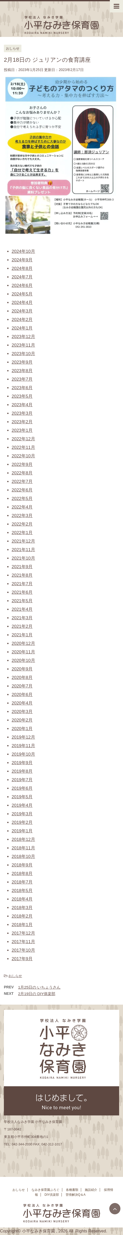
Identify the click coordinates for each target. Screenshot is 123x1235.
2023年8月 (22, 370)
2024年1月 (22, 328)
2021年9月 (22, 566)
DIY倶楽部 (51, 1196)
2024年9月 (22, 259)
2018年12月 (23, 839)
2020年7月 (22, 686)
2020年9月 (22, 669)
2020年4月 (22, 703)
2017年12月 (23, 933)
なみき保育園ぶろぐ (45, 1191)
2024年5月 (22, 294)
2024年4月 (22, 302)
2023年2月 (22, 421)
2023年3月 (22, 413)
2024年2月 (22, 319)
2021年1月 (22, 634)
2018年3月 (22, 907)
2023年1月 (22, 430)
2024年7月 (22, 277)
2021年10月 (23, 558)
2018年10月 (23, 856)
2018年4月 (22, 899)
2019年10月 (23, 754)
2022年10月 (23, 456)
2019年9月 (22, 762)
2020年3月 (22, 711)
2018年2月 (22, 916)
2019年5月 (22, 796)
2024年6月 (22, 285)
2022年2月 (22, 524)
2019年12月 (23, 737)
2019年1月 (22, 830)
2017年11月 (23, 941)
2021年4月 (22, 609)
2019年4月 (22, 805)
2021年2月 (22, 626)
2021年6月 (22, 592)
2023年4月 (22, 404)
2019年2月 (22, 822)
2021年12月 (23, 541)
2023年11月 (23, 345)
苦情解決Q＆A (76, 1196)
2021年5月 (22, 600)
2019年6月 (22, 788)
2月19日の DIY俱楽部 (36, 993)
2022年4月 (22, 507)
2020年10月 (23, 660)
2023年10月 (23, 353)
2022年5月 (22, 498)
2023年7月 (22, 379)
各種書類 (72, 1191)
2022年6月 (22, 490)
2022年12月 (23, 438)
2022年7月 (22, 481)
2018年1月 (22, 924)
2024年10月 (23, 251)
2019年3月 (22, 813)
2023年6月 (22, 387)
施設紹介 (91, 1191)
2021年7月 (22, 583)
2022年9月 (22, 464)
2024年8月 (22, 268)
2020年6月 (22, 694)
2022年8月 (22, 473)
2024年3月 (22, 311)
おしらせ (15, 976)
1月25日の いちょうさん (39, 987)
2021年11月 (23, 549)
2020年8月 (22, 677)
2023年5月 (22, 396)
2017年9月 (22, 958)
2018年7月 (22, 882)
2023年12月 (23, 336)
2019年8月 (22, 771)
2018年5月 (22, 890)
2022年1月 (22, 532)
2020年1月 (22, 728)
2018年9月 (22, 865)
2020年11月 (23, 652)
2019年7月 (22, 779)
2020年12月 (23, 643)
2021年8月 (22, 575)
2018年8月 (22, 873)
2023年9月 (22, 362)
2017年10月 (23, 950)
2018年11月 (23, 848)
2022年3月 (22, 515)
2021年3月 (22, 617)
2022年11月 (23, 447)
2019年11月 (23, 745)
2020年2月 (22, 720)
